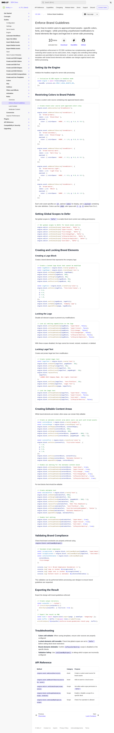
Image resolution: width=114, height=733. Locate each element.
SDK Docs (14, 2)
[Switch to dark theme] (110, 2)
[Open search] (63, 2)
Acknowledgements (77, 727)
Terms (87, 727)
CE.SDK (37, 14)
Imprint (55, 727)
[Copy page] (88, 14)
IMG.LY (39, 727)
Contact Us (47, 727)
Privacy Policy (64, 727)
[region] (67, 449)
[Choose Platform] (7, 7)
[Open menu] (97, 14)
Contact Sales (102, 7)
